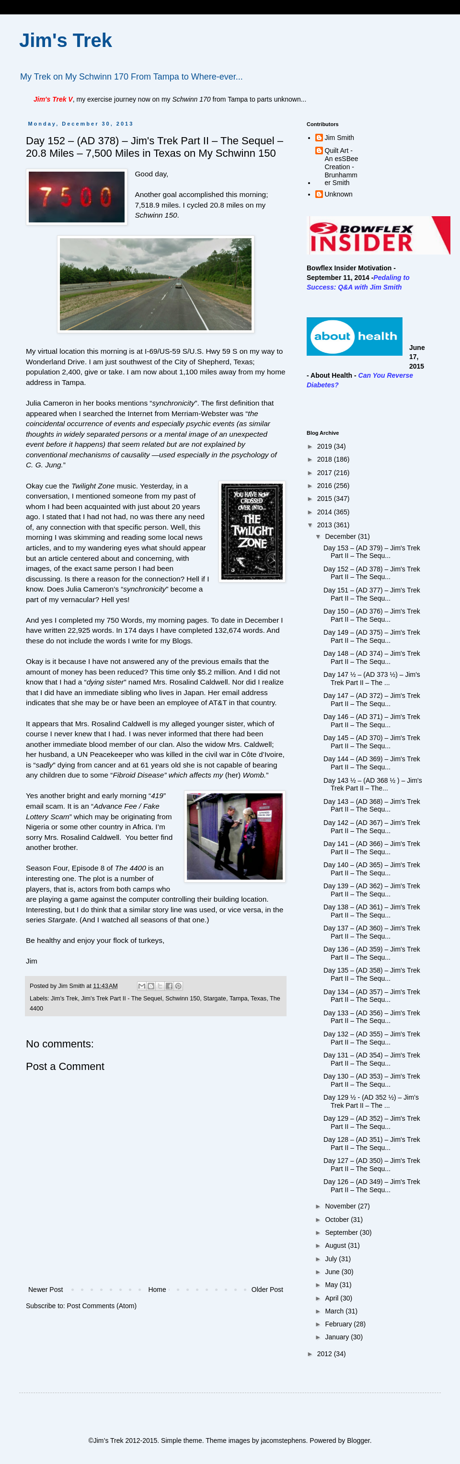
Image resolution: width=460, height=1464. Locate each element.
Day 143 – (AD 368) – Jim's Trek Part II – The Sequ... (371, 805)
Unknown (339, 194)
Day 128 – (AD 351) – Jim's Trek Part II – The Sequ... (371, 1143)
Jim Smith (339, 137)
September (342, 1232)
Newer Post (45, 1289)
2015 (325, 498)
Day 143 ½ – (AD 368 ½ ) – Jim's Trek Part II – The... (372, 784)
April (332, 1298)
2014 (325, 512)
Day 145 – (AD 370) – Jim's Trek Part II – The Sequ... (371, 742)
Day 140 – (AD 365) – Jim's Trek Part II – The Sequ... (371, 869)
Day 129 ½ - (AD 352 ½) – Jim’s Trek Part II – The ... (371, 1101)
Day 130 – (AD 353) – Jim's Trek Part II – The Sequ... (371, 1080)
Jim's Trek (65, 40)
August (336, 1245)
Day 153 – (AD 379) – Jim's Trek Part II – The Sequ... (371, 552)
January (338, 1337)
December (341, 536)
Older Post (267, 1289)
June (333, 1272)
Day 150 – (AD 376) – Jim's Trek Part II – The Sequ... (371, 615)
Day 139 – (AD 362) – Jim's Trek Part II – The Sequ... (371, 890)
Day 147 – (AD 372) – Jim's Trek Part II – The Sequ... (371, 700)
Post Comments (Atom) (102, 1306)
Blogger (358, 1440)
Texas (258, 998)
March (335, 1311)
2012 (325, 1354)
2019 (325, 446)
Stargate (214, 998)
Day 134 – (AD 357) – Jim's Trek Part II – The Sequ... (371, 996)
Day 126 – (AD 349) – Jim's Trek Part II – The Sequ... (371, 1186)
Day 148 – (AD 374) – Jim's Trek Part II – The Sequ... (371, 657)
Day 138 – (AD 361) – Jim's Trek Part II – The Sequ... (371, 911)
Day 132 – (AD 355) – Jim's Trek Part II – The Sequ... (371, 1038)
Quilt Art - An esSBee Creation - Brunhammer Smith (341, 166)
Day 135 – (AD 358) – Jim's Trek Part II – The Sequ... (371, 974)
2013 (325, 525)
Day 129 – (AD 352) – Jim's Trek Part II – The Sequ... (371, 1122)
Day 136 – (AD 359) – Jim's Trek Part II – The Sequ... (371, 953)
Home (157, 1289)
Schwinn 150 (182, 998)
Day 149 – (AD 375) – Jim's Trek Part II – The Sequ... (371, 636)
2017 (325, 472)
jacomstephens (283, 1440)
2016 (325, 485)
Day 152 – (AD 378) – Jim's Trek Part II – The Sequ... (371, 573)
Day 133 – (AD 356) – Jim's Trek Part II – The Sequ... (371, 1017)
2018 (325, 459)
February (339, 1324)
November (341, 1206)
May (332, 1285)
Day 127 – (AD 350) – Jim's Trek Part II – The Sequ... (371, 1165)
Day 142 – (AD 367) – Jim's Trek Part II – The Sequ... (371, 827)
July (332, 1259)
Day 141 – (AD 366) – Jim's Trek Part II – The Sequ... (371, 848)
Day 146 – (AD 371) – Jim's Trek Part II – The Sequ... (371, 721)
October (338, 1219)
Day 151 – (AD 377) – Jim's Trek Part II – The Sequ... (371, 594)
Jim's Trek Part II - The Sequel (121, 998)
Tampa (239, 998)
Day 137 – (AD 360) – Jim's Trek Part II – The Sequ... (371, 932)
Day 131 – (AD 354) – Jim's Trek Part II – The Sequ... (371, 1059)
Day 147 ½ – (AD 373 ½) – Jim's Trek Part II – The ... (371, 678)
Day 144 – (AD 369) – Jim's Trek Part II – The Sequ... (371, 763)
